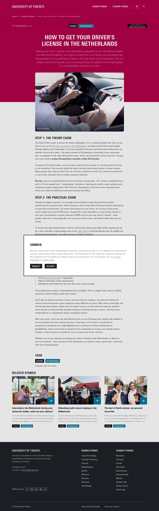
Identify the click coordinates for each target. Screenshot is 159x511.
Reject (36, 266)
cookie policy (48, 260)
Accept (51, 266)
